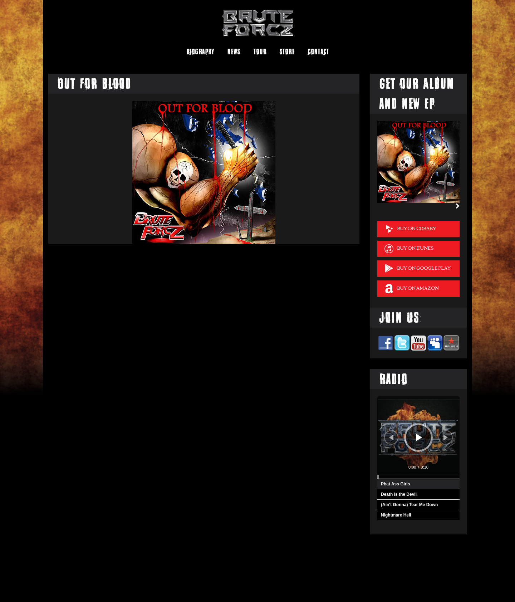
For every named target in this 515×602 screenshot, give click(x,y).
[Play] (419, 437)
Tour (259, 51)
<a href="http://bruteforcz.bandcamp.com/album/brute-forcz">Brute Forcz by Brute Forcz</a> (85, 578)
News (233, 51)
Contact (318, 51)
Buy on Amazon (411, 288)
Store (287, 51)
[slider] (418, 477)
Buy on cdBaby (410, 229)
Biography (200, 51)
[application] (418, 437)
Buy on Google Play (417, 268)
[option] (418, 162)
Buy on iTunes (408, 248)
